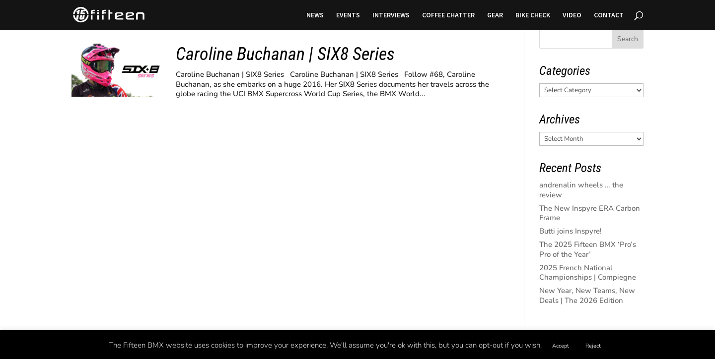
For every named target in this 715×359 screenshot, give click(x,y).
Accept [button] (560, 346)
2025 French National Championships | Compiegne (587, 273)
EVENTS (348, 15)
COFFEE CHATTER (448, 15)
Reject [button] (593, 346)
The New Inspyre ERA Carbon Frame (589, 213)
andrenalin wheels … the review (581, 190)
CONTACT (609, 15)
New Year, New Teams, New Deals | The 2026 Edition (587, 295)
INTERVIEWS (391, 15)
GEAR (495, 15)
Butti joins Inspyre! (570, 231)
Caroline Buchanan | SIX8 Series (285, 54)
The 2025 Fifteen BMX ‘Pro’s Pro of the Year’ (587, 249)
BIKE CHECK (532, 15)
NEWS (315, 15)
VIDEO (572, 15)
